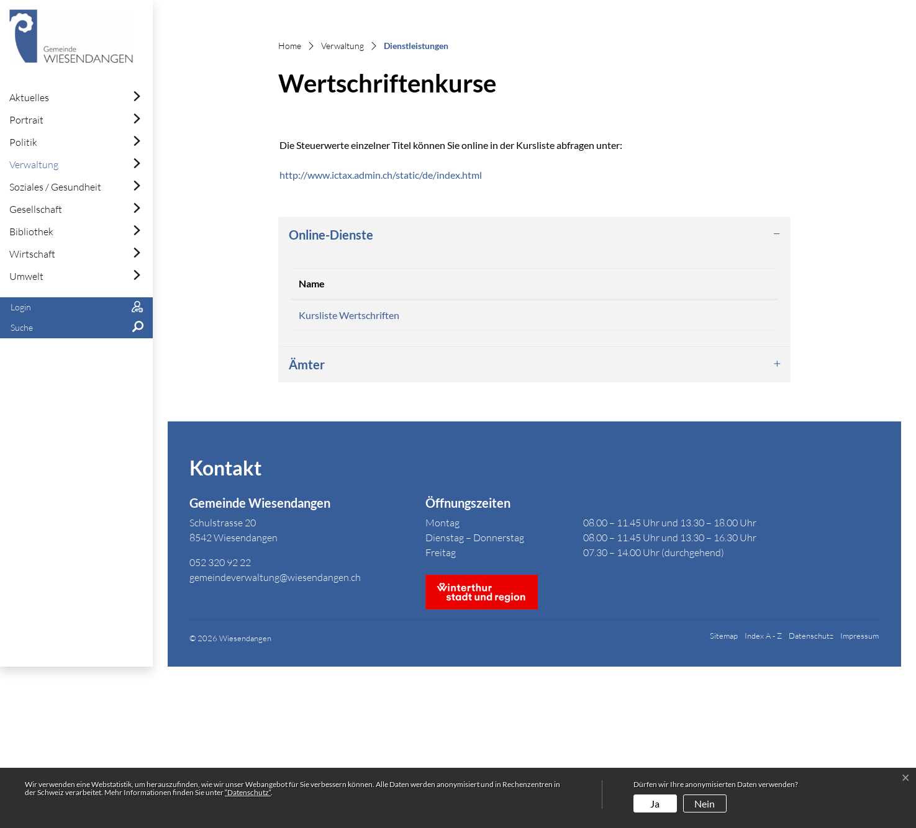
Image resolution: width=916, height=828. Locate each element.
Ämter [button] (307, 525)
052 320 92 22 (220, 723)
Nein (704, 803)
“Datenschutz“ (248, 792)
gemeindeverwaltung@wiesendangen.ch (275, 738)
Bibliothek (31, 231)
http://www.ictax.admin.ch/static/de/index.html (386, 332)
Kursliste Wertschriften (349, 472)
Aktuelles (29, 97)
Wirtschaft (32, 254)
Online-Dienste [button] (331, 391)
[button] (76, 328)
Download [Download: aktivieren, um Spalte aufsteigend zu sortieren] (637, 440)
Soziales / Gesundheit (55, 187)
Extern (718, 473)
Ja (655, 803)
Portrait (26, 120)
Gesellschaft (35, 209)
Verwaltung (33, 164)
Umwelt (26, 276)
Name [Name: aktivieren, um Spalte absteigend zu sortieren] (312, 440)
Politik (23, 142)
